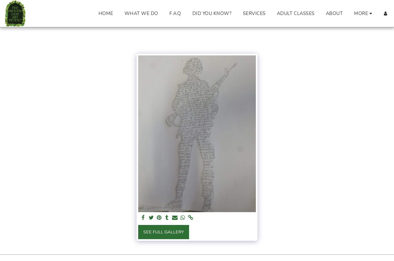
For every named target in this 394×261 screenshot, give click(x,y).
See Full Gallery (163, 232)
